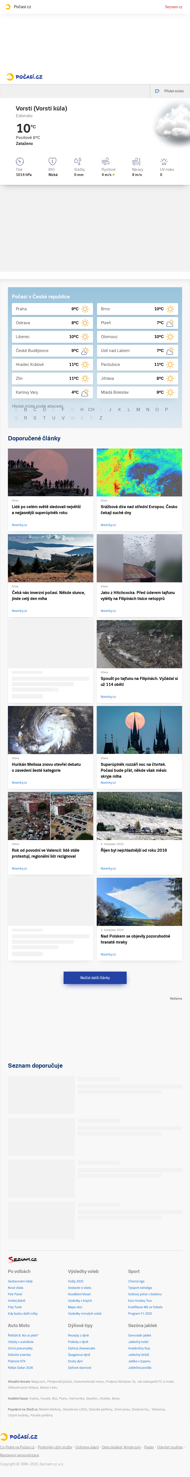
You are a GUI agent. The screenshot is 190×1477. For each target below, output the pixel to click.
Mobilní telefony (50, 1409)
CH (91, 409)
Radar (149, 1447)
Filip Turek (15, 1307)
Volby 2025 (75, 1281)
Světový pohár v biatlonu (145, 1294)
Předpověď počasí (59, 1381)
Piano (63, 1398)
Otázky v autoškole (21, 1342)
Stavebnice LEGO (75, 1409)
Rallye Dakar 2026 (20, 1368)
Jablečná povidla (139, 1368)
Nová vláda (15, 1288)
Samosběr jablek (139, 1335)
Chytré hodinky (18, 1415)
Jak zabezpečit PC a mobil (155, 1381)
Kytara (34, 1398)
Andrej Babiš (16, 1300)
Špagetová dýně (79, 1355)
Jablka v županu (139, 1361)
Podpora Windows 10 (120, 1381)
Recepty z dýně (78, 1335)
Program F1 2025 (140, 1313)
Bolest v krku (48, 1387)
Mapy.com (38, 1381)
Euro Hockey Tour (140, 1300)
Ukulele (104, 1398)
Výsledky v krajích (80, 1300)
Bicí (54, 1398)
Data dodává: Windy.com (121, 1447)
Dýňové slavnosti (79, 1368)
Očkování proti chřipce (23, 1387)
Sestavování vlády (20, 1281)
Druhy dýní (75, 1361)
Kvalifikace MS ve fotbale (145, 1307)
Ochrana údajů (87, 1447)
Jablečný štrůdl (138, 1355)
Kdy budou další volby (23, 1313)
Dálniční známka (19, 1355)
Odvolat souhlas (170, 1447)
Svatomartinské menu (89, 1381)
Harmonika (76, 1398)
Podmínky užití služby (55, 1447)
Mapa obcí (75, 1307)
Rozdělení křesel (79, 1294)
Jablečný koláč (138, 1342)
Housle (45, 1398)
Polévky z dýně (78, 1342)
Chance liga (136, 1281)
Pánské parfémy (41, 1415)
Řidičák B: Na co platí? (23, 1335)
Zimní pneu (122, 1409)
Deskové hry (140, 1409)
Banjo (116, 1398)
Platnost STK (17, 1361)
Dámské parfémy (100, 1409)
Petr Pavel (15, 1294)
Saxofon (91, 1398)
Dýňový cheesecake (81, 1348)
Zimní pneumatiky (20, 1348)
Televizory (158, 1409)
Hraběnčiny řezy (139, 1348)
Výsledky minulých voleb (84, 1313)
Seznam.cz (173, 7)
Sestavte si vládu (79, 1288)
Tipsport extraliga (140, 1288)
